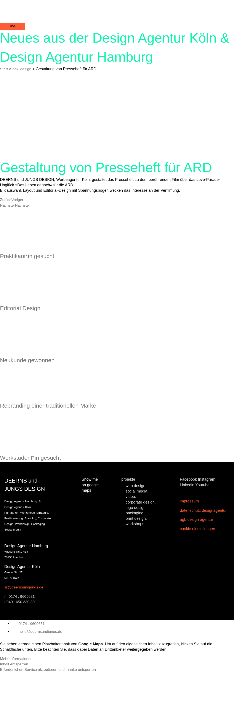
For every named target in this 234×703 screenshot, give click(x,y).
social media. (137, 522)
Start (4, 72)
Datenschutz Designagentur (203, 541)
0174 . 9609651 (22, 627)
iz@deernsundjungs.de (25, 618)
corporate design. (141, 533)
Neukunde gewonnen (32, 379)
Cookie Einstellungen (197, 560)
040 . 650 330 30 (21, 632)
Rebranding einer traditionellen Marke (57, 430)
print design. (136, 549)
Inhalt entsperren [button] (14, 695)
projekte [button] (128, 510)
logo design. (136, 538)
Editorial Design (24, 322)
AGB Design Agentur (196, 550)
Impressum (189, 532)
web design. (136, 516)
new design (22, 72)
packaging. (135, 544)
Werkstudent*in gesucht (36, 488)
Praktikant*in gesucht (32, 264)
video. (131, 527)
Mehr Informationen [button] (17, 689)
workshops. (135, 554)
